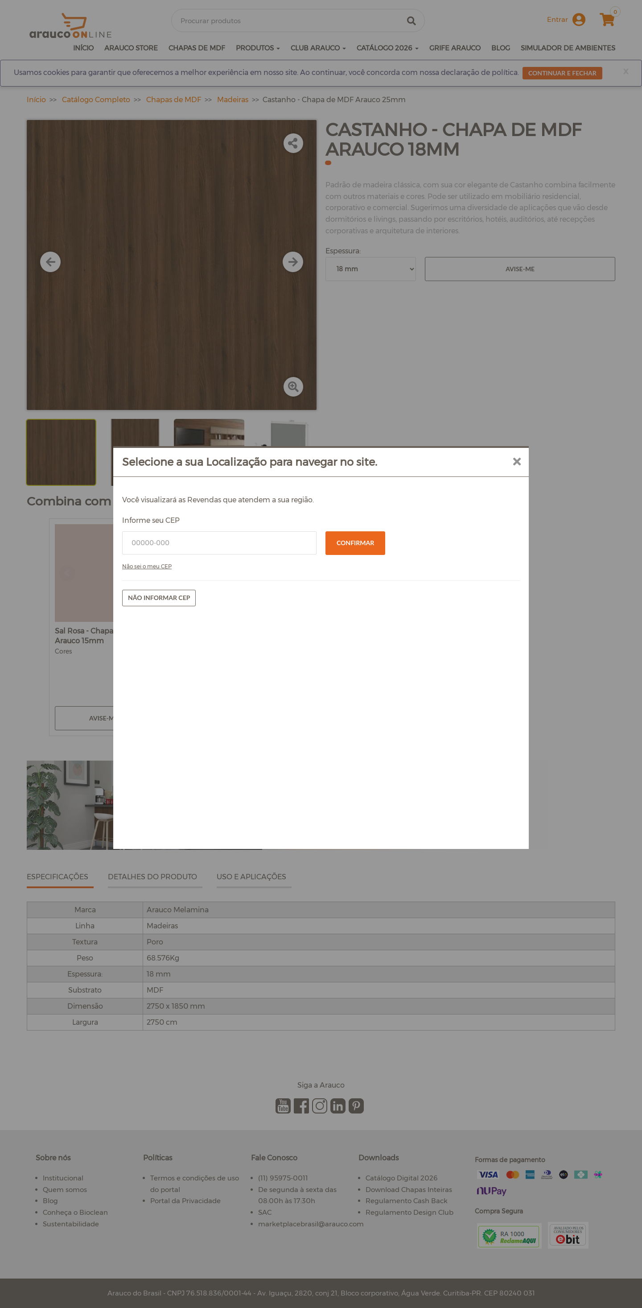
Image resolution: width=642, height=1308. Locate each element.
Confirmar (355, 659)
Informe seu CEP (209, 637)
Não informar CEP (217, 714)
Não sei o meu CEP (205, 683)
